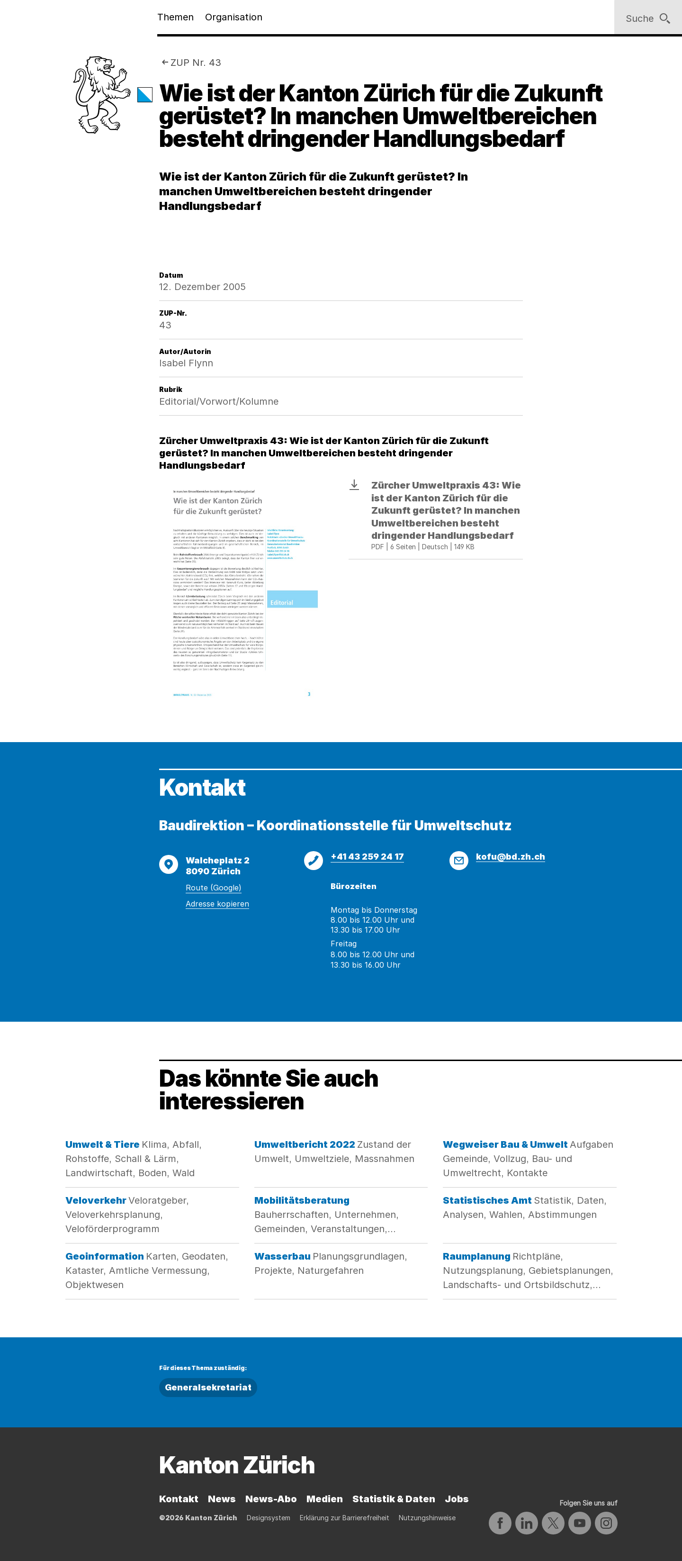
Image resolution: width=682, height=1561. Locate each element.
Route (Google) (214, 887)
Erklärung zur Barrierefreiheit (344, 1518)
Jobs (457, 1499)
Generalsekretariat (208, 1387)
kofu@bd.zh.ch (510, 857)
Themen (175, 17)
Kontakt (178, 1499)
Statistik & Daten (393, 1499)
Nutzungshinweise (427, 1518)
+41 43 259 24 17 (367, 857)
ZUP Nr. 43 (195, 62)
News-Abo (271, 1499)
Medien (324, 1499)
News (222, 1499)
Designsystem (268, 1518)
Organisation (233, 17)
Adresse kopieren (217, 903)
